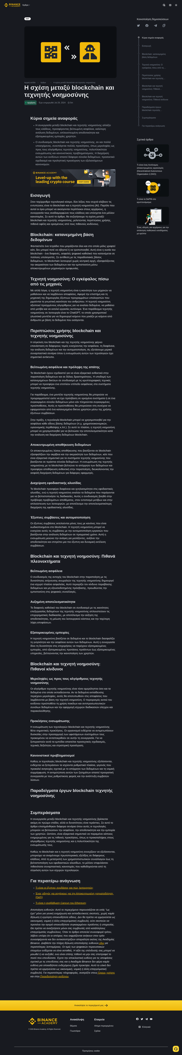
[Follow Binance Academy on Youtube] (151, 1019)
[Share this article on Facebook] (146, 25)
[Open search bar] (163, 5)
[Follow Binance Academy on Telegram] (146, 1019)
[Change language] (170, 5)
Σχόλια (97, 1031)
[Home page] (12, 5)
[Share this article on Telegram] (155, 25)
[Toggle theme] (176, 5)
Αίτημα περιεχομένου (103, 1026)
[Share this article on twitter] (138, 25)
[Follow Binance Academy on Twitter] (142, 1019)
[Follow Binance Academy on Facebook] (137, 1019)
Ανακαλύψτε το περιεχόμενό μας (91, 1005)
